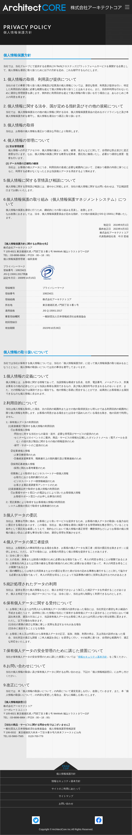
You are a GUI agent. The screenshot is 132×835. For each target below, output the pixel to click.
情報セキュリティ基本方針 (92, 656)
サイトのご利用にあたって (66, 788)
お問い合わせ (66, 803)
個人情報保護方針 (66, 773)
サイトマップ (66, 796)
